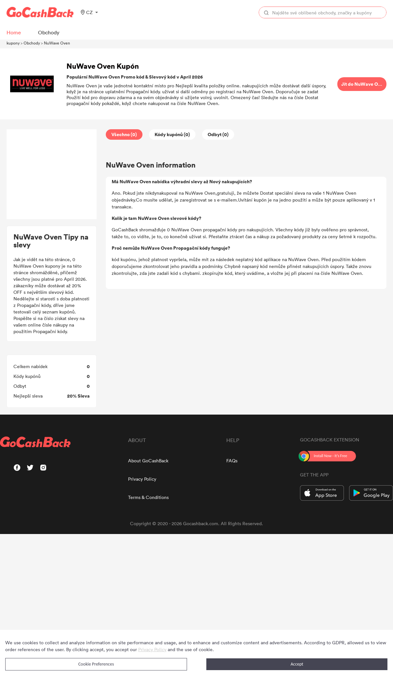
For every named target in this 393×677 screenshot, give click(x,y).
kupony (13, 43)
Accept (296, 664)
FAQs (231, 460)
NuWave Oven (57, 43)
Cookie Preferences (96, 664)
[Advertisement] (52, 174)
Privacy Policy (142, 479)
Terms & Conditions (148, 497)
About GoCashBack (148, 460)
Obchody (32, 43)
